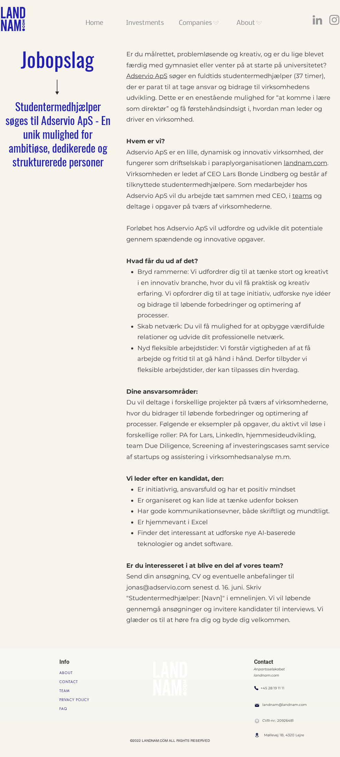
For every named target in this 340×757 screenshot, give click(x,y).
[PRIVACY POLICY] (75, 699)
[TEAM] (72, 690)
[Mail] (257, 705)
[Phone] (256, 687)
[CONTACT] (72, 681)
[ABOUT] (68, 672)
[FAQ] (72, 708)
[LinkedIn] (317, 20)
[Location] (257, 721)
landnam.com (305, 163)
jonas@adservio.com (158, 587)
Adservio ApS (146, 76)
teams (302, 196)
